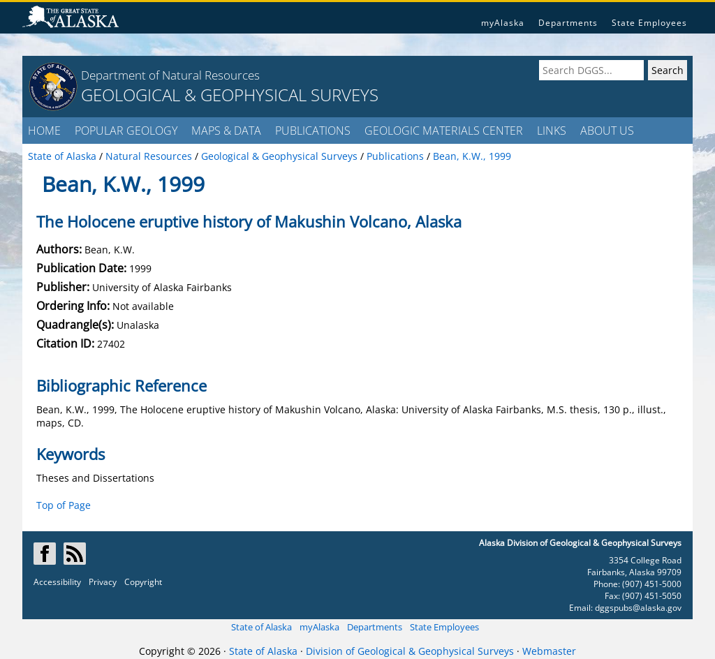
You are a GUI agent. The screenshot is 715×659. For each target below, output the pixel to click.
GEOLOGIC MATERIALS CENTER (443, 130)
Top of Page (63, 505)
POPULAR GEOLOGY (126, 130)
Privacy (103, 582)
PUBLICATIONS (313, 130)
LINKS (551, 130)
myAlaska (502, 23)
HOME (44, 130)
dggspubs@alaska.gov (638, 608)
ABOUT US (607, 130)
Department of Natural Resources (170, 75)
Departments (568, 23)
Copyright (143, 582)
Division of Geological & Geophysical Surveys (410, 651)
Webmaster (549, 651)
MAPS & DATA (226, 130)
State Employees (649, 23)
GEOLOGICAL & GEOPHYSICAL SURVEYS (229, 94)
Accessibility (57, 582)
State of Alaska (261, 627)
